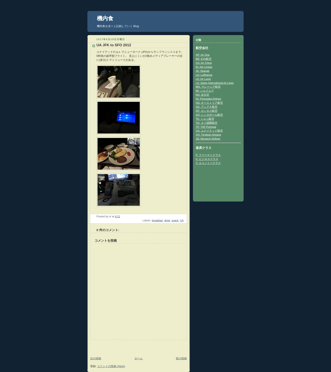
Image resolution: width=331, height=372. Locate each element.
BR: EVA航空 (204, 58)
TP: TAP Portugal (206, 126)
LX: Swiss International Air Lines (215, 83)
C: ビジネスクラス (207, 159)
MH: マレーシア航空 (208, 86)
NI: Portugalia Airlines (208, 98)
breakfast (157, 220)
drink (167, 220)
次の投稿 (95, 358)
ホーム (138, 358)
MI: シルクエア (205, 90)
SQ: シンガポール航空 (209, 114)
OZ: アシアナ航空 (206, 106)
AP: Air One (203, 54)
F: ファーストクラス (208, 155)
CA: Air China (204, 62)
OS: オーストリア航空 (209, 102)
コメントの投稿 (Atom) (111, 366)
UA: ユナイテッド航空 (209, 130)
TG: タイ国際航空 (206, 122)
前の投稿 (181, 358)
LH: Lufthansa (204, 75)
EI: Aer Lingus (204, 66)
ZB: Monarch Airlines (208, 138)
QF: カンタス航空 (206, 110)
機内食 (105, 18)
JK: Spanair (202, 70)
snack (175, 220)
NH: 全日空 (202, 94)
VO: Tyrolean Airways (208, 134)
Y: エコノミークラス (208, 163)
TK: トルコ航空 (205, 118)
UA (182, 220)
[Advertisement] (112, 346)
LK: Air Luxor (203, 79)
